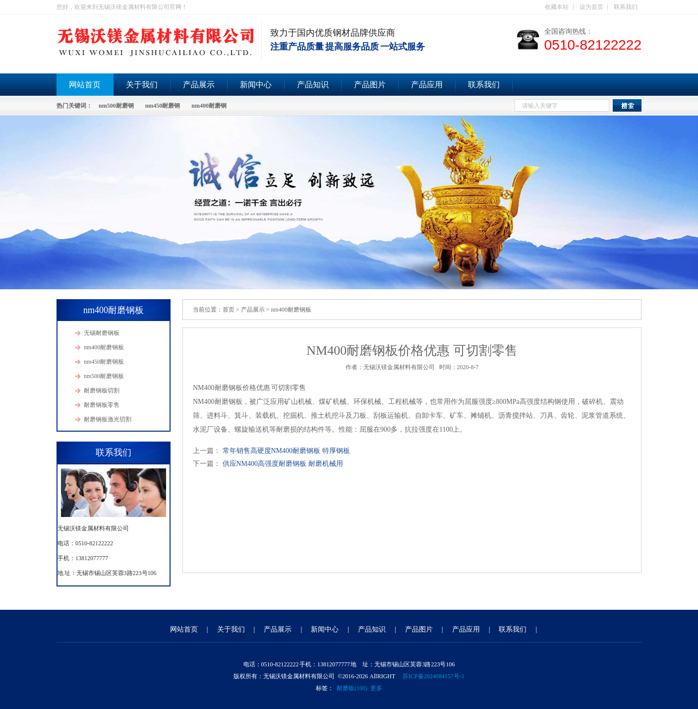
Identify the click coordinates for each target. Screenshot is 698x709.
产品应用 (427, 84)
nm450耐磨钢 (162, 105)
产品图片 (370, 84)
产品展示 (199, 84)
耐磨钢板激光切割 (107, 419)
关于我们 (142, 84)
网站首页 (85, 84)
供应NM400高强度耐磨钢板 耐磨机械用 (283, 463)
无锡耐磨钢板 (101, 332)
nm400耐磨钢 (209, 105)
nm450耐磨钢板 (104, 361)
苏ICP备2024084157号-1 (434, 676)
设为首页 (591, 6)
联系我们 (626, 6)
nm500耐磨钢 (116, 105)
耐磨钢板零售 (101, 404)
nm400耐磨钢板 (104, 347)
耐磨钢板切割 (101, 390)
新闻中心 (256, 84)
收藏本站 (557, 6)
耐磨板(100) (352, 688)
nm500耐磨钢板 (104, 376)
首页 (228, 309)
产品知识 (313, 84)
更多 (376, 688)
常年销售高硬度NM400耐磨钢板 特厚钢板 (286, 450)
